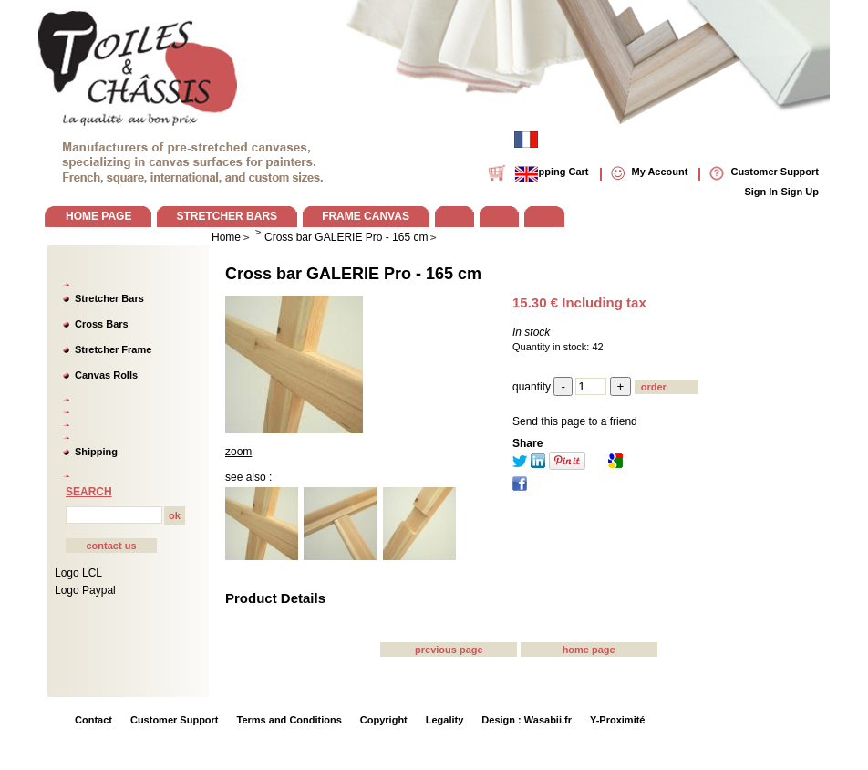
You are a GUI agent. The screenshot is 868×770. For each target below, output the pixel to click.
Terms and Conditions (289, 719)
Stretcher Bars (109, 298)
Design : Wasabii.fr (526, 719)
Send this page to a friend (574, 421)
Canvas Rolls (106, 374)
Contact (93, 719)
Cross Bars (102, 323)
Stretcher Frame (113, 349)
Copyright (384, 719)
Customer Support (174, 719)
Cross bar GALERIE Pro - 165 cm (353, 274)
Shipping (96, 451)
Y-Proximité (618, 719)
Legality (445, 719)
